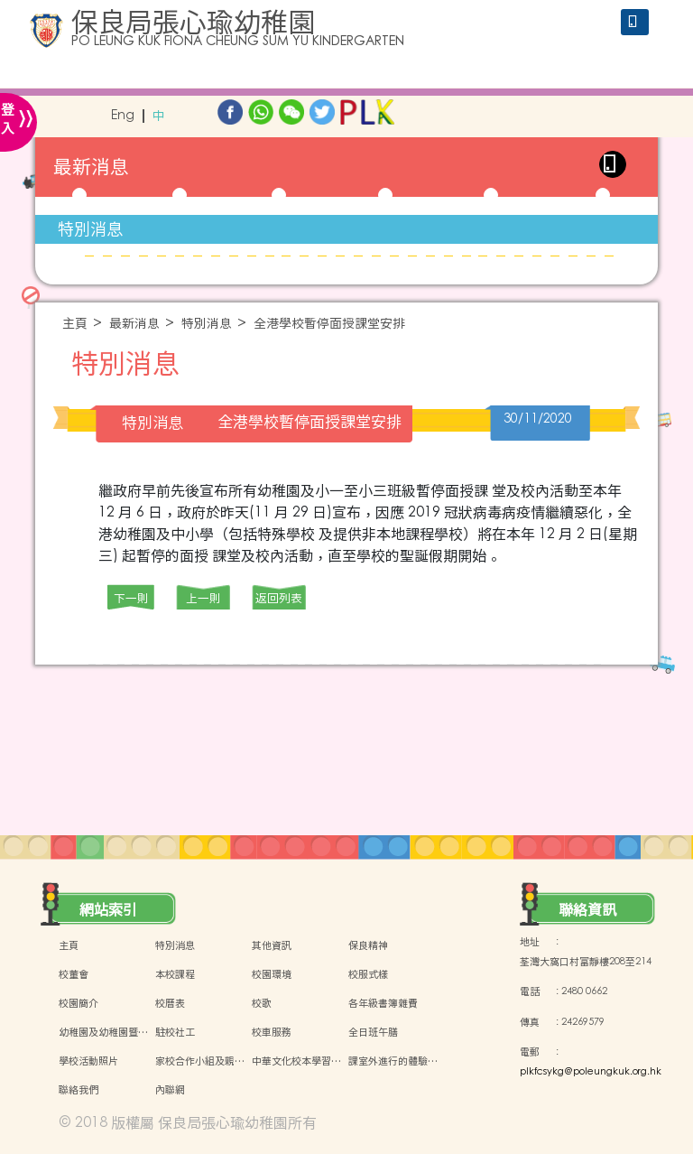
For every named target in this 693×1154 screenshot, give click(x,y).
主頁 (75, 323)
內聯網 (170, 1090)
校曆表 (170, 1003)
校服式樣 (368, 974)
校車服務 (271, 1032)
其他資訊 (271, 945)
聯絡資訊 (587, 909)
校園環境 (271, 974)
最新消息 (134, 323)
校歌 (262, 1003)
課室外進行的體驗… (393, 1061)
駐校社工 (175, 1032)
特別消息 (90, 229)
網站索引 (108, 909)
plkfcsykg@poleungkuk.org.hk (590, 1072)
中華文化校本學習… (296, 1061)
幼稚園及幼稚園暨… (103, 1032)
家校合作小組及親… (200, 1061)
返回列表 (278, 598)
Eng (122, 116)
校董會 (73, 974)
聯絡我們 (78, 1090)
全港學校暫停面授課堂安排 (329, 323)
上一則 (203, 598)
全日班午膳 (373, 1032)
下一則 (131, 598)
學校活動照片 (88, 1061)
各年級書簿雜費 (383, 1003)
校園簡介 (78, 1003)
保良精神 (368, 945)
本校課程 (175, 974)
